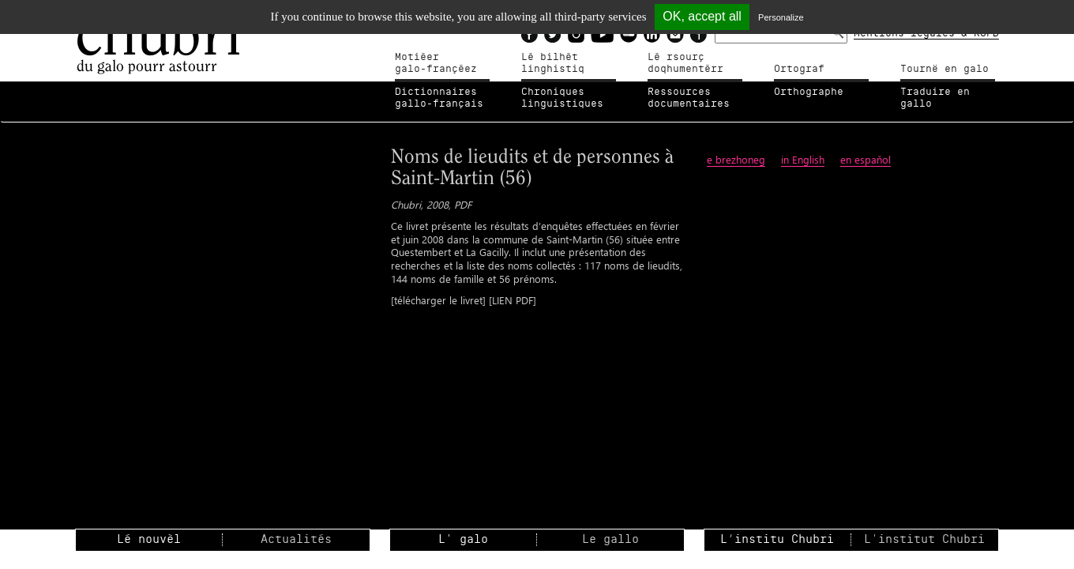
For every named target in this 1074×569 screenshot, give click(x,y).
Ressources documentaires (689, 98)
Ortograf (799, 68)
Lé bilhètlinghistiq (552, 63)
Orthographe (808, 91)
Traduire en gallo (935, 98)
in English (802, 159)
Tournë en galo (944, 68)
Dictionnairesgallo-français (439, 98)
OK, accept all (702, 16)
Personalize (780, 17)
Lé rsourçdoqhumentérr (685, 63)
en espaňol (865, 159)
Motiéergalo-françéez (436, 63)
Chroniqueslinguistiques (562, 98)
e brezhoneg (736, 159)
